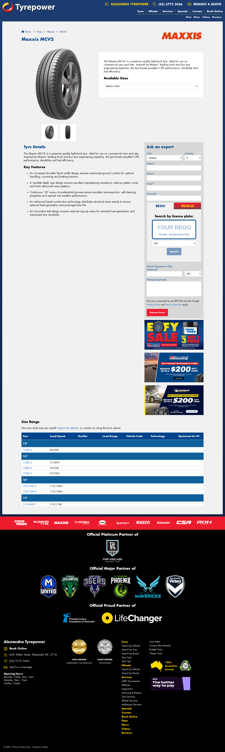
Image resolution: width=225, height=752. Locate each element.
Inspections (127, 689)
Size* (149, 153)
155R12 (27, 449)
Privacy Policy (153, 304)
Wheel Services (130, 700)
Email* (150, 183)
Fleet (188, 17)
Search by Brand (130, 653)
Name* (150, 163)
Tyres (140, 11)
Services (168, 11)
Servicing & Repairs (132, 692)
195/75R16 (29, 486)
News (197, 17)
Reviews (217, 17)
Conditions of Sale (40, 747)
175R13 (27, 473)
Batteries (126, 685)
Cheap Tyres (155, 653)
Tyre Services (128, 696)
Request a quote (204, 4)
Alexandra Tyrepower (126, 4)
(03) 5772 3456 (170, 4)
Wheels (153, 11)
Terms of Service (173, 304)
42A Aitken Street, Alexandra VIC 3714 (33, 654)
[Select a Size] (151, 86)
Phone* (150, 173)
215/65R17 (29, 504)
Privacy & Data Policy (21, 747)
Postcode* (152, 193)
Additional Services (131, 704)
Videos (206, 17)
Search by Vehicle (131, 645)
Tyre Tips (126, 661)
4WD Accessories (131, 681)
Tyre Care (127, 657)
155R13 (27, 462)
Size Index (154, 641)
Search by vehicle (67, 428)
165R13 (27, 468)
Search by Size (129, 649)
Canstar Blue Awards (160, 645)
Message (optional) (156, 279)
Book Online (215, 11)
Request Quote (157, 312)
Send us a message (20, 667)
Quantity (189, 153)
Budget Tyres (155, 649)
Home (26, 31)
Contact (197, 11)
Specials (183, 11)
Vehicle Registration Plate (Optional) (159, 268)
